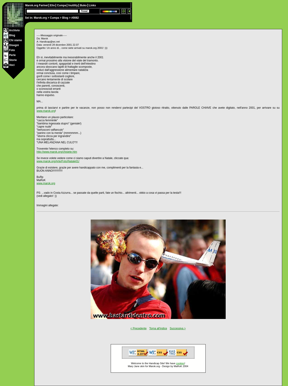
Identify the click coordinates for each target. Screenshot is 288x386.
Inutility (73, 5)
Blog (65, 17)
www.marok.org (46, 110)
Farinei (44, 5)
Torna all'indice (158, 328)
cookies (180, 363)
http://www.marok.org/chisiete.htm (57, 151)
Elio (53, 5)
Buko (83, 5)
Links (92, 5)
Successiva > (178, 328)
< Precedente (138, 328)
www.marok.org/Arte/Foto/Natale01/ (58, 161)
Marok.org (40, 17)
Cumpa (54, 17)
